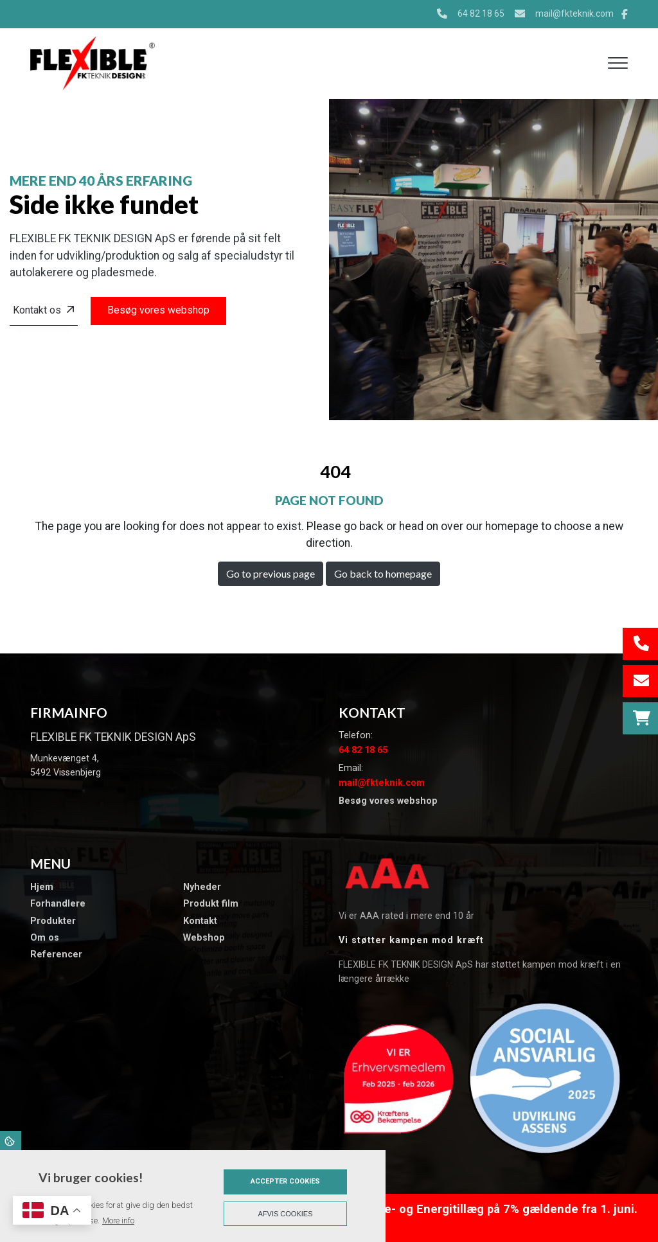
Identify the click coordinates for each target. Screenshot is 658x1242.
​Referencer (56, 954)
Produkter (53, 921)
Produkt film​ (210, 904)
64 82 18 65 (481, 13)
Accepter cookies (285, 1181)
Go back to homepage (383, 573)
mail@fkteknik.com (574, 13)
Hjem (41, 887)
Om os (44, 938)
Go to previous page (270, 573)
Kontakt (200, 921)
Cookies (10, 1140)
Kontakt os (37, 310)
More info (118, 1220)
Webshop (204, 938)
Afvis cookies (285, 1214)
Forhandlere (57, 904)
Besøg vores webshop (158, 310)
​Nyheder (202, 887)
